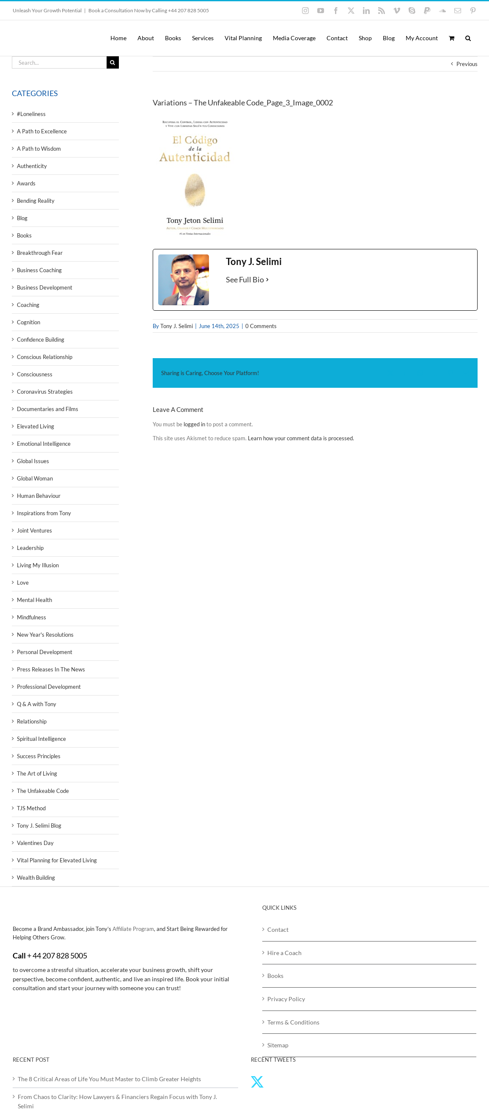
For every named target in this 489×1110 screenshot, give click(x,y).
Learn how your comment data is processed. (301, 438)
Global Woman (35, 478)
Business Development (44, 287)
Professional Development (49, 686)
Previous (467, 64)
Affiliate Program (133, 928)
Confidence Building (40, 339)
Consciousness (34, 374)
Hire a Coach (284, 952)
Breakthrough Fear (40, 252)
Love (23, 582)
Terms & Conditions (293, 1022)
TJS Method (31, 808)
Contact (277, 929)
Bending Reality (36, 200)
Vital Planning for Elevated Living (57, 860)
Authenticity (32, 166)
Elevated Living (35, 426)
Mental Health (34, 599)
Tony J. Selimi (176, 326)
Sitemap (277, 1045)
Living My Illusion (38, 565)
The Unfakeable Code (43, 790)
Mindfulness (31, 617)
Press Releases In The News (51, 669)
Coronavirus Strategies (45, 391)
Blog (22, 218)
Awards (26, 183)
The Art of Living (37, 773)
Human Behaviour (38, 495)
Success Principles (38, 756)
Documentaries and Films (47, 409)
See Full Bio (245, 279)
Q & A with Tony (36, 704)
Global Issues (33, 461)
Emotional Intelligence (44, 443)
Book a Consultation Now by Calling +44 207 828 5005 (148, 10)
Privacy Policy (286, 998)
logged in (194, 424)
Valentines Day (35, 842)
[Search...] (59, 62)
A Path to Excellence (42, 131)
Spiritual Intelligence (41, 738)
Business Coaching (39, 270)
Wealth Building (36, 877)
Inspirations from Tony (44, 513)
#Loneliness (31, 113)
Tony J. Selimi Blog (39, 825)
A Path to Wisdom (39, 148)
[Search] (113, 62)
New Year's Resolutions (45, 634)
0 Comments (261, 326)
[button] (468, 38)
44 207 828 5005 (60, 955)
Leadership (30, 547)
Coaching (28, 304)
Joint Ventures (34, 530)
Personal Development (44, 652)
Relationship (32, 721)
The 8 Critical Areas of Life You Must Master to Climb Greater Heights (109, 1078)
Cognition (28, 322)
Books (24, 235)
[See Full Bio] (267, 280)
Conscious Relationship (44, 356)
